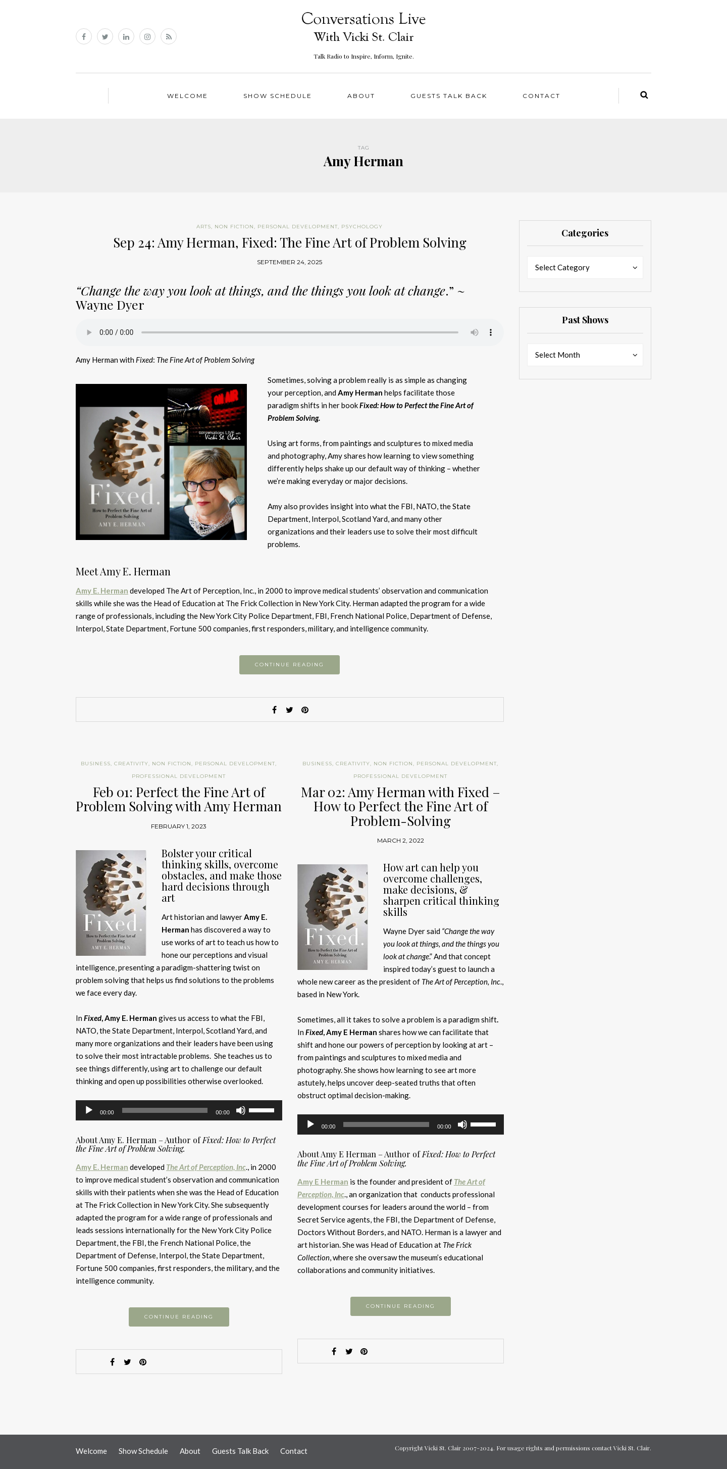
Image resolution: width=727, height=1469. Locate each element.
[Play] (89, 1110)
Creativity (131, 763)
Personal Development (297, 226)
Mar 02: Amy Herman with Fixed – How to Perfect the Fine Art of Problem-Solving (400, 806)
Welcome (187, 96)
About (361, 96)
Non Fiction (234, 226)
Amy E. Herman (102, 590)
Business (96, 763)
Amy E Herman (322, 1181)
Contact (541, 96)
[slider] (165, 1110)
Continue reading (289, 664)
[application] (179, 1110)
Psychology (362, 226)
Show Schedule (277, 96)
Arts (203, 226)
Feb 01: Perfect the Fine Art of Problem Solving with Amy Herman (179, 799)
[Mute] (241, 1110)
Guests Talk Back (448, 96)
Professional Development (179, 776)
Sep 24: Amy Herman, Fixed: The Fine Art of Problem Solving (289, 242)
